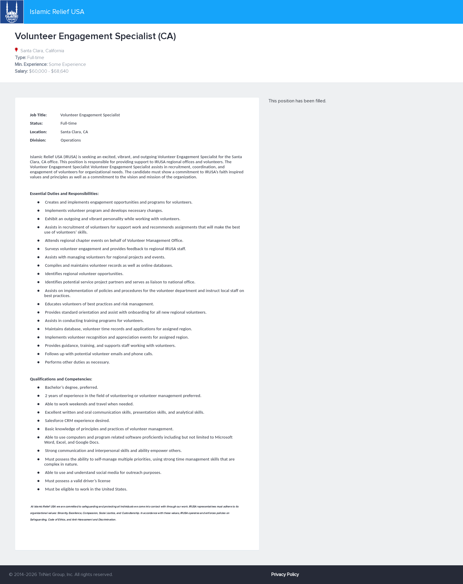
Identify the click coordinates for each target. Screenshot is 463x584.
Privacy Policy (285, 574)
